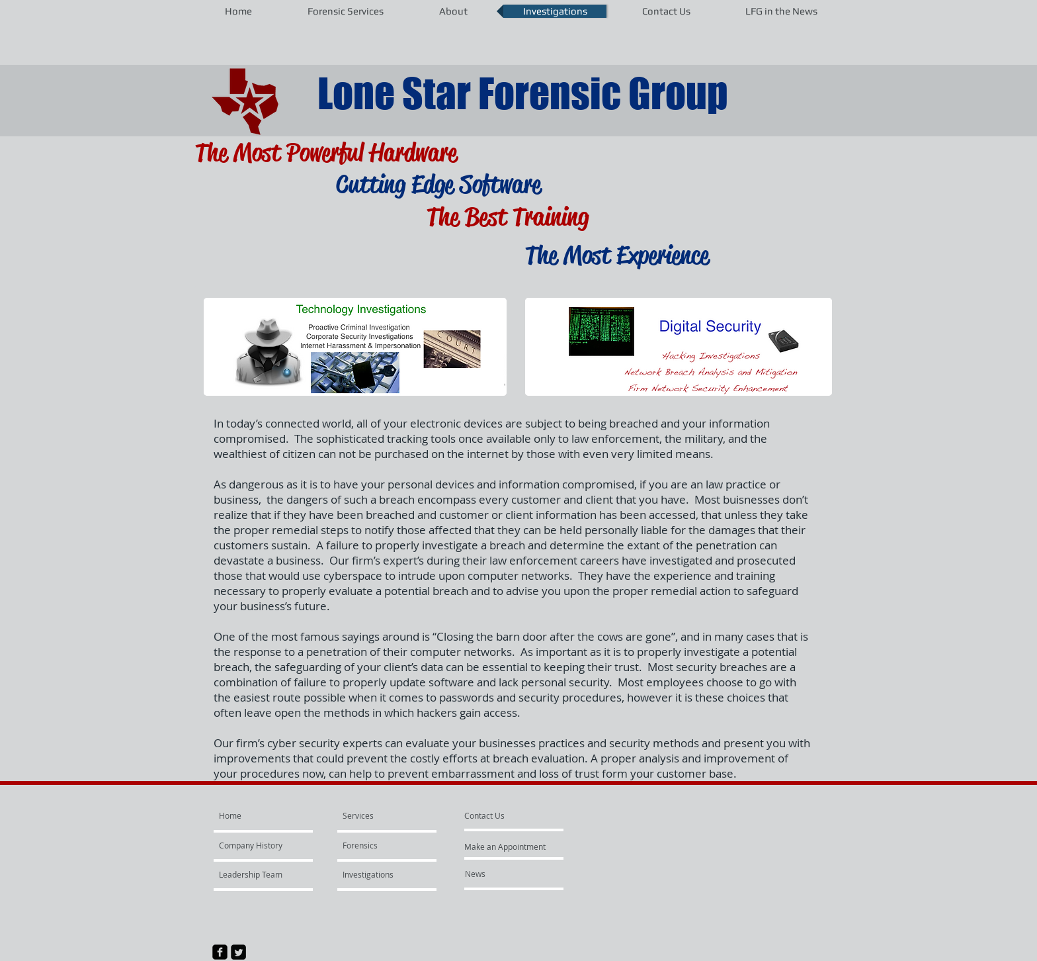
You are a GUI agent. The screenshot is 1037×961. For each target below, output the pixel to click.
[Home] (269, 815)
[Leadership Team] (254, 874)
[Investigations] (368, 874)
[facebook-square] (220, 952)
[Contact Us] (484, 815)
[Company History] (257, 845)
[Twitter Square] (238, 952)
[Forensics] (381, 845)
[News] (500, 874)
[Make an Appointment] (505, 846)
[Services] (374, 815)
